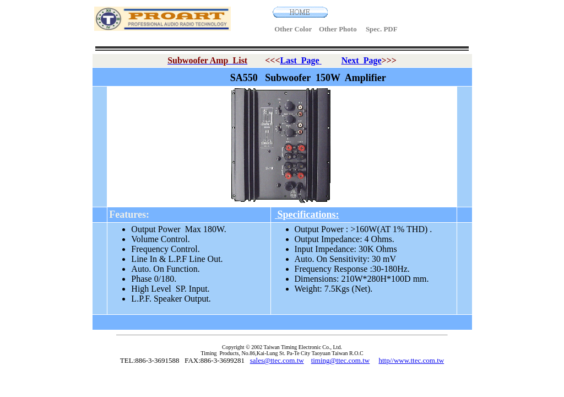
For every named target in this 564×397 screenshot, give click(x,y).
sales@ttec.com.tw (277, 360)
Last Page (299, 60)
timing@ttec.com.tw (340, 360)
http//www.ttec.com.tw (411, 360)
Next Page (361, 60)
